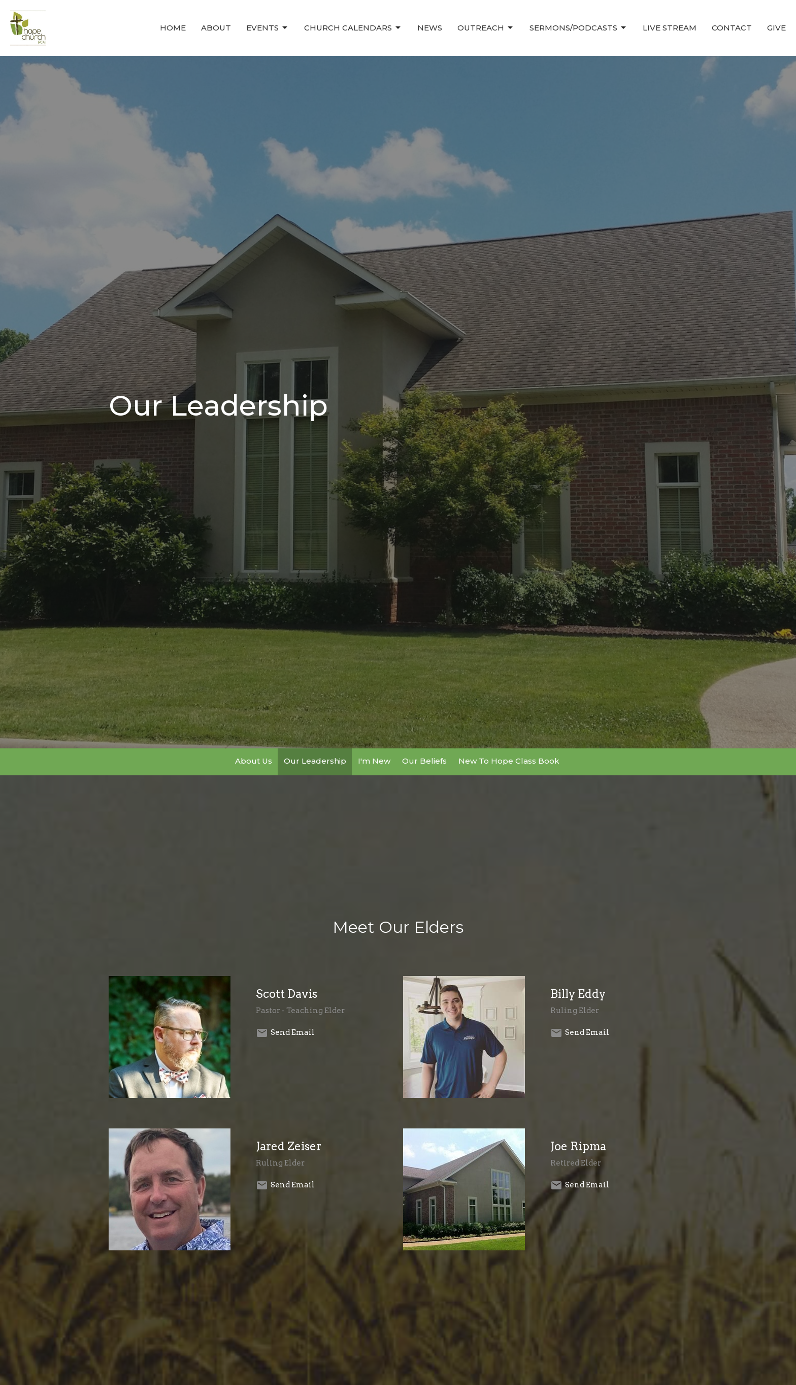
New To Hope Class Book (508, 761)
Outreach (485, 28)
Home (173, 28)
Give (776, 28)
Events (267, 28)
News (429, 28)
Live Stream (669, 28)
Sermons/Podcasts (578, 28)
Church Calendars (353, 28)
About (216, 28)
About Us (253, 761)
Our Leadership (315, 761)
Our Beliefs (424, 761)
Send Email (293, 1032)
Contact (732, 28)
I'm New (374, 761)
